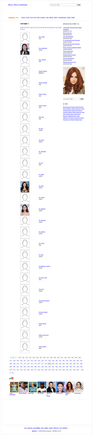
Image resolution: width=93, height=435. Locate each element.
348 (14, 360)
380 (53, 363)
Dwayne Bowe (23, 392)
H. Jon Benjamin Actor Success (71, 40)
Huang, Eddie (42, 346)
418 (39, 369)
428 (74, 369)
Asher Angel (60, 392)
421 (49, 369)
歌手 (35, 17)
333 (34, 357)
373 (28, 363)
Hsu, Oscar (42, 36)
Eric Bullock (41, 392)
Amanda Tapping (67, 112)
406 (71, 366)
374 (32, 363)
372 (25, 363)
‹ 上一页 (12, 357)
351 (25, 360)
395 (32, 366)
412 (18, 369)
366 (78, 360)
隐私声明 (34, 431)
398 (43, 366)
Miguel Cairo (78, 119)
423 (57, 369)
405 (67, 366)
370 (18, 363)
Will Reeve (79, 110)
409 (81, 366)
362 (64, 360)
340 (58, 357)
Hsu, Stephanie (43, 48)
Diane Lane (73, 114)
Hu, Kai (41, 163)
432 (82, 369)
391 (18, 366)
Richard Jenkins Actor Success (71, 44)
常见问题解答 (36, 428)
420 (46, 369)
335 (41, 357)
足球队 (68, 17)
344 (73, 357)
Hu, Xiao (41, 254)
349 (18, 360)
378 (46, 363)
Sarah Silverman (76, 112)
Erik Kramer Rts (67, 33)
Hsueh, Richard (43, 82)
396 (35, 366)
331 (27, 357)
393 (25, 366)
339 (55, 357)
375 (35, 363)
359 (53, 360)
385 (71, 363)
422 (53, 369)
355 (39, 360)
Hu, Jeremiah (42, 151)
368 (11, 363)
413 (21, 369)
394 (28, 366)
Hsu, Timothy (42, 59)
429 (78, 369)
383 (64, 363)
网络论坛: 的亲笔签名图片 (21, 4)
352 (28, 360)
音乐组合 (43, 17)
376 (39, 363)
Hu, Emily (41, 140)
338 (51, 357)
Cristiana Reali (67, 110)
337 (48, 357)
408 (78, 366)
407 (74, 366)
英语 (42, 428)
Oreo (83, 112)
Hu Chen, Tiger (43, 277)
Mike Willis (32, 392)
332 (30, 357)
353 (32, 360)
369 (14, 363)
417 (35, 369)
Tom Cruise (81, 108)
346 (80, 357)
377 (43, 363)
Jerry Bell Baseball (68, 36)
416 (32, 369)
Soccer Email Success (77, 107)
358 (49, 360)
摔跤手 (73, 17)
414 (25, 369)
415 (28, 369)
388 (81, 363)
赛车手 (56, 17)
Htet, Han (41, 117)
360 (57, 360)
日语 (60, 428)
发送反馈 (30, 428)
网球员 (51, 17)
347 (11, 360)
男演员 (23, 17)
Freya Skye (77, 118)
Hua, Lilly (41, 289)
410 (11, 369)
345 (76, 357)
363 (67, 360)
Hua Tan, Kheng (43, 312)
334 (37, 357)
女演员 (28, 17)
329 (20, 357)
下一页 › (12, 372)
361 (60, 360)
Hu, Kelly (41, 186)
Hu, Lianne (42, 197)
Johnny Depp (66, 114)
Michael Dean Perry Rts (69, 62)
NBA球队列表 (62, 17)
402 (57, 366)
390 (14, 366)
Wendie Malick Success (69, 55)
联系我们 (65, 428)
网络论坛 (10, 4)
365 (74, 360)
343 (69, 357)
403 (60, 366)
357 (46, 360)
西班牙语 (56, 428)
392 (21, 366)
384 (67, 363)
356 (43, 360)
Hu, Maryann (42, 220)
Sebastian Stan (72, 116)
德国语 (46, 428)
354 (35, 360)
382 (60, 363)
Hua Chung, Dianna (44, 300)
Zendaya (73, 110)
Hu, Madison (42, 209)
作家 (47, 17)
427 (71, 369)
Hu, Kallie (41, 174)
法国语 (51, 428)
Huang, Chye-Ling (43, 335)
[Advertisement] (46, 11)
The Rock (70, 118)
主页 (25, 428)
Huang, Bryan (42, 323)
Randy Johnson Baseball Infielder (72, 47)
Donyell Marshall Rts (68, 58)
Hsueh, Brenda (43, 71)
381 (57, 363)
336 (44, 357)
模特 (38, 17)
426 (67, 369)
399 (46, 366)
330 (23, 357)
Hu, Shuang (42, 231)
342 (65, 357)
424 (60, 369)
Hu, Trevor (41, 243)
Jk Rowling (72, 119)
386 (74, 363)
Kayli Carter (78, 392)
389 (11, 366)
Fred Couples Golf (68, 51)
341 (62, 357)
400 (49, 366)
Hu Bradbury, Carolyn (44, 266)
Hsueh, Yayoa (42, 94)
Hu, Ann (41, 128)
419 (43, 369)
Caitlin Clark (74, 108)
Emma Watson (67, 108)
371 (21, 363)
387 (78, 363)
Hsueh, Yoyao (42, 105)
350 (21, 360)
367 (81, 360)
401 (53, 366)
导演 (32, 17)
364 (71, 360)
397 (39, 366)
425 (64, 369)
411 (14, 369)
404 (64, 366)
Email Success (67, 107)
